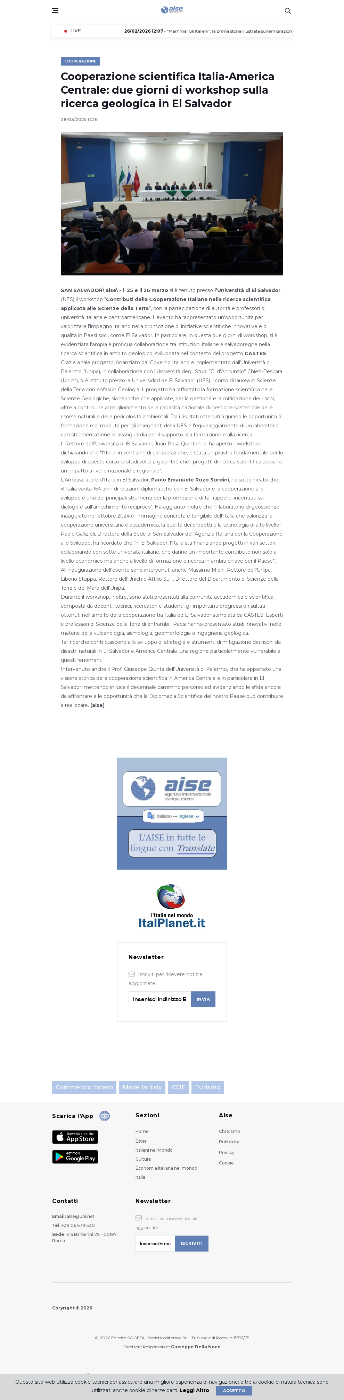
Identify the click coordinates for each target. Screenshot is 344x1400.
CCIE (178, 1087)
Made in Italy (142, 1087)
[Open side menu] (55, 10)
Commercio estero (84, 1087)
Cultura (143, 1159)
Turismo (207, 1087)
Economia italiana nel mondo (166, 1168)
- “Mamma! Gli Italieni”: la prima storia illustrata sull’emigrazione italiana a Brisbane (236, 31)
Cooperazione (80, 61)
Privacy (227, 1152)
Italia (140, 1177)
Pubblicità (229, 1141)
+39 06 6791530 (78, 1225)
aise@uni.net (81, 1216)
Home (142, 1131)
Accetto (234, 1390)
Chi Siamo (229, 1131)
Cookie (226, 1163)
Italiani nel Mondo (154, 1150)
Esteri (142, 1141)
